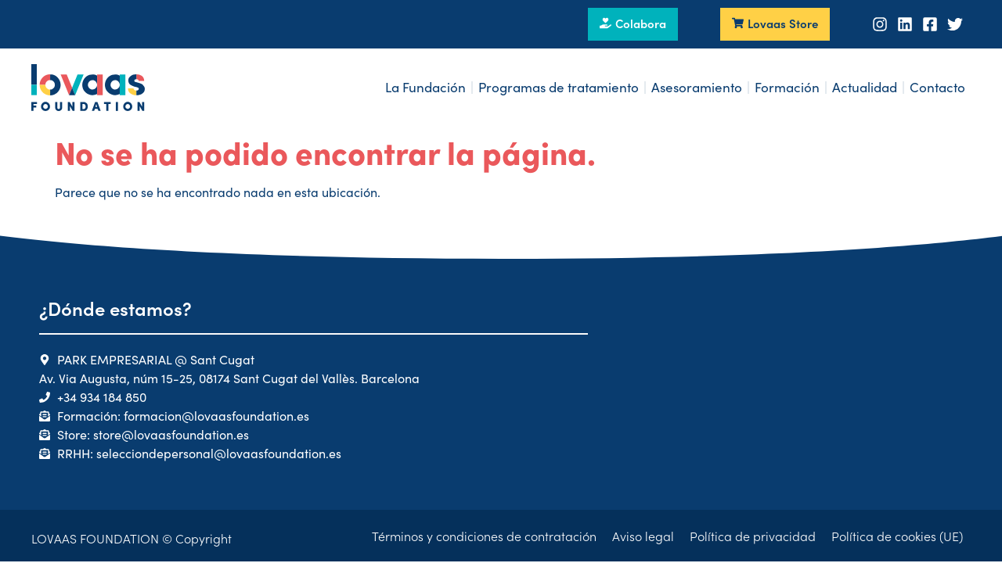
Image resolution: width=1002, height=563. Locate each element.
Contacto (937, 87)
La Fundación (425, 87)
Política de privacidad (753, 535)
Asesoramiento (696, 87)
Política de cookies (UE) (897, 535)
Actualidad (864, 87)
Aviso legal (643, 535)
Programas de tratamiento (558, 87)
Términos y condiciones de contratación (484, 535)
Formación (787, 87)
